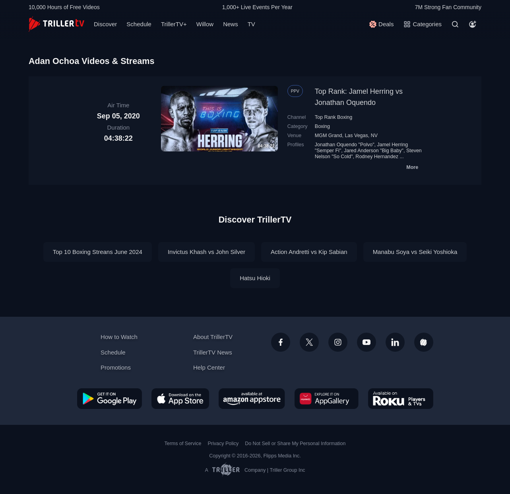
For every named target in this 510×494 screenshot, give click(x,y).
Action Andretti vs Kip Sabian (309, 251)
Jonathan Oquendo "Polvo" (344, 144)
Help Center (209, 367)
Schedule (138, 24)
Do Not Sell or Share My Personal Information (295, 443)
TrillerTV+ (174, 24)
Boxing (322, 126)
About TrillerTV (213, 336)
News (230, 24)
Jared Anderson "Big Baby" (373, 150)
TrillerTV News (212, 352)
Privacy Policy (223, 443)
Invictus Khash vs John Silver (206, 251)
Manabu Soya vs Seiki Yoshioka (415, 251)
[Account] (472, 24)
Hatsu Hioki (255, 278)
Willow (204, 24)
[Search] (455, 24)
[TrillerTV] (56, 24)
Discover (105, 24)
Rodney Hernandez (376, 156)
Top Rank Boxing (333, 117)
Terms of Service (183, 443)
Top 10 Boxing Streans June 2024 (97, 251)
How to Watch (119, 336)
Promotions (116, 367)
